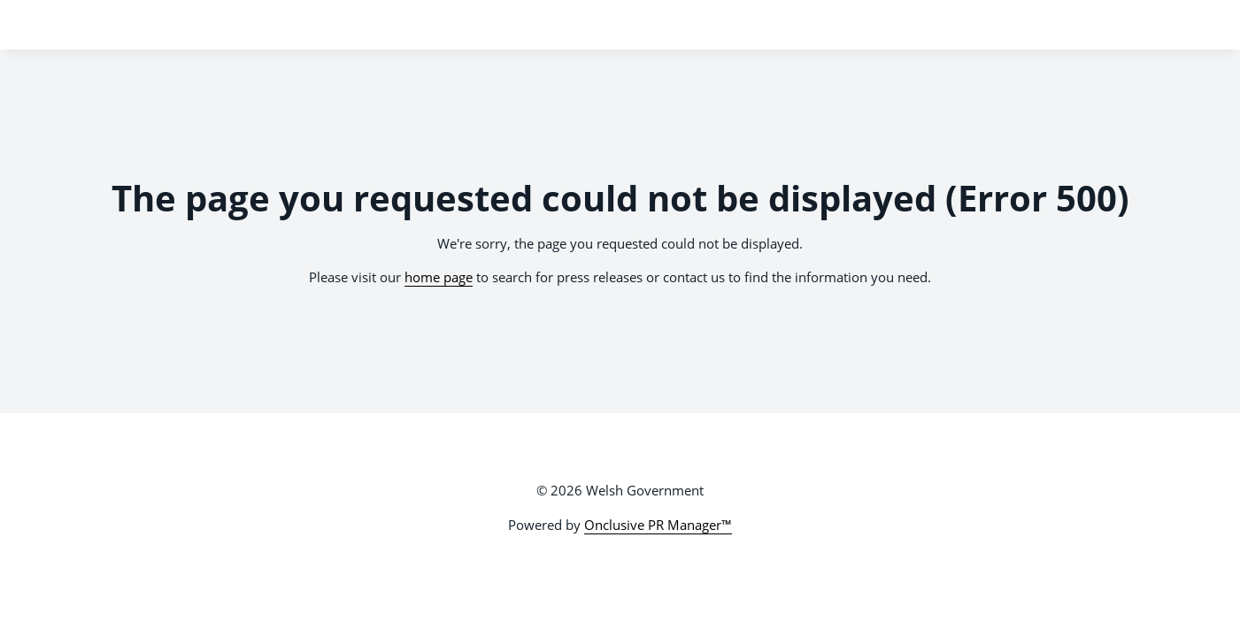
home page (438, 277)
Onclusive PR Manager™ (658, 524)
